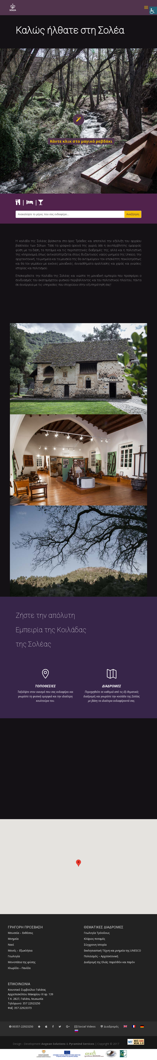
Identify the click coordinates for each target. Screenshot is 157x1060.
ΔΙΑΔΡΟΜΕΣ (111, 686)
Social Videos (84, 1026)
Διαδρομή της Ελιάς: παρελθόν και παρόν (109, 962)
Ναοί (11, 944)
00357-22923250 (21, 1026)
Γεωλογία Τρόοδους (97, 933)
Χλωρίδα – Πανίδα (19, 968)
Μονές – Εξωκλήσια (20, 950)
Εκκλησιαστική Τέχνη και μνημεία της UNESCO (112, 950)
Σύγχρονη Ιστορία (95, 944)
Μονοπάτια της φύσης (21, 962)
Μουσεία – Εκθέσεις (20, 933)
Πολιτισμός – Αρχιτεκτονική (101, 956)
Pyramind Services (81, 1044)
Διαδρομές (109, 1026)
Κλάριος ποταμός (94, 939)
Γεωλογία (14, 956)
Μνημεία (13, 939)
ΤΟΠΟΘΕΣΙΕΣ (45, 686)
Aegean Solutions (53, 1044)
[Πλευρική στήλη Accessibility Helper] (153, 10)
